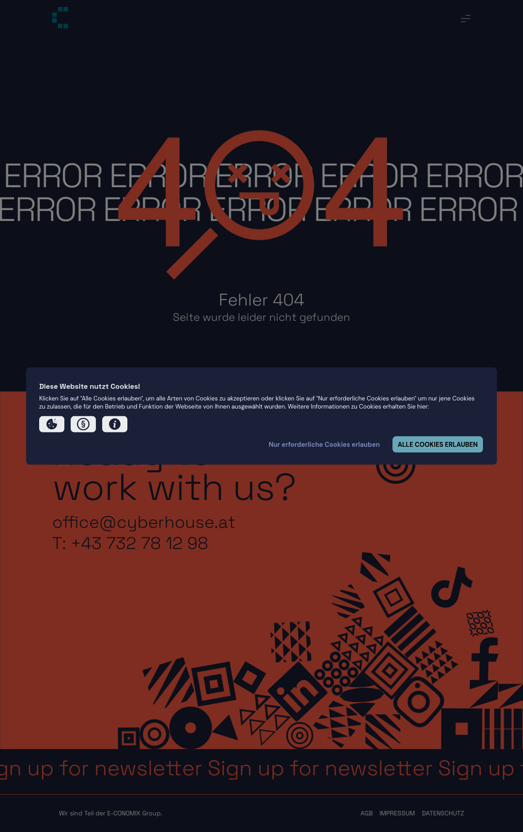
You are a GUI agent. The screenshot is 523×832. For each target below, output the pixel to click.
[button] (51, 424)
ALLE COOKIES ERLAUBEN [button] (437, 445)
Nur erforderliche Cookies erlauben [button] (324, 445)
